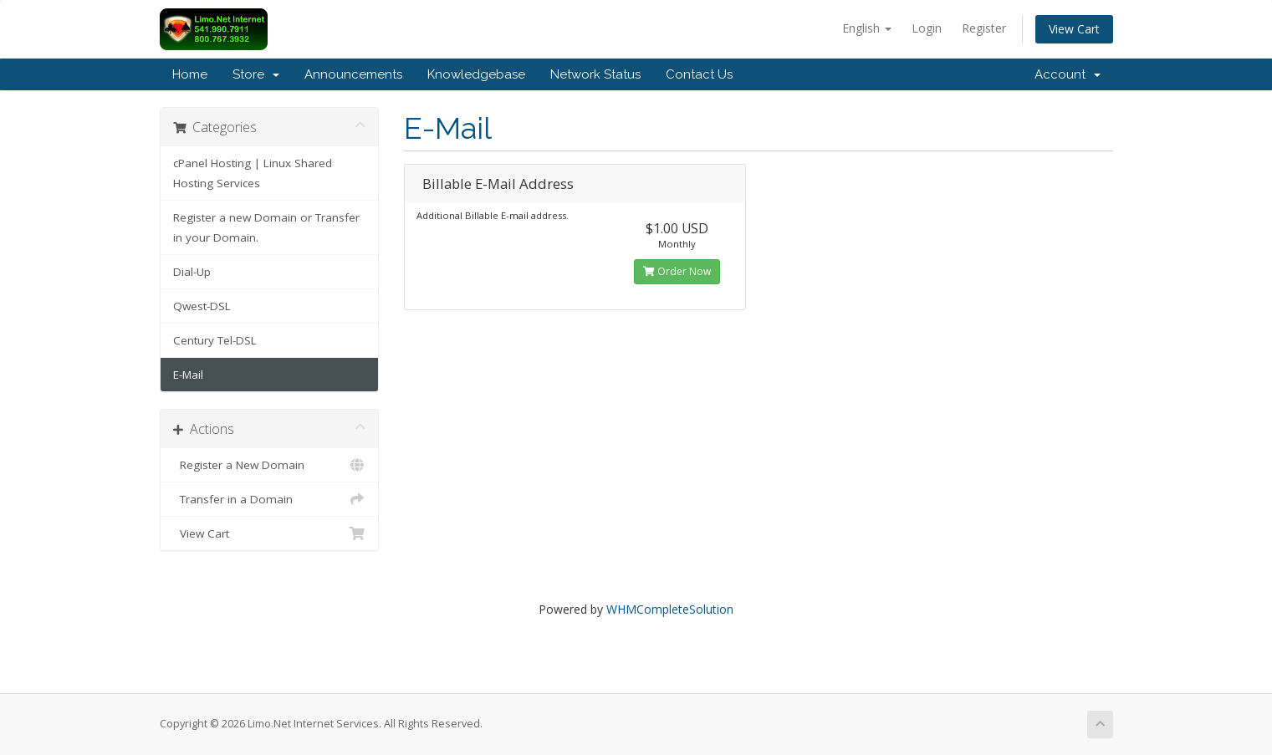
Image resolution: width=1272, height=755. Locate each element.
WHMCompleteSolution (669, 609)
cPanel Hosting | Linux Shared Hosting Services (252, 173)
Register (984, 28)
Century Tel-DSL (215, 340)
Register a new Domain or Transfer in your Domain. (266, 227)
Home (189, 74)
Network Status (595, 74)
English (866, 28)
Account (1067, 74)
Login (927, 28)
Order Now (677, 271)
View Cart (1074, 29)
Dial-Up (192, 271)
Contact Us (699, 74)
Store (255, 74)
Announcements (353, 74)
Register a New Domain (269, 465)
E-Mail (188, 374)
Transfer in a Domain (269, 499)
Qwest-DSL (202, 306)
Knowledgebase (476, 74)
